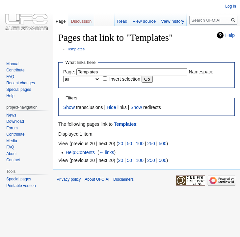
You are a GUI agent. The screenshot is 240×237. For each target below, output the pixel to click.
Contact (13, 160)
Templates (76, 49)
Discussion (81, 21)
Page (61, 21)
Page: (69, 71)
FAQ (10, 76)
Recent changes (20, 83)
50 (129, 143)
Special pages (18, 89)
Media (11, 141)
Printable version (21, 185)
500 (162, 143)
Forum (12, 128)
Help (230, 35)
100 (140, 143)
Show (69, 107)
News (11, 115)
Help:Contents (80, 152)
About (11, 153)
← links (106, 152)
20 (120, 143)
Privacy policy (69, 179)
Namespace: (202, 71)
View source (144, 21)
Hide (111, 107)
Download (15, 121)
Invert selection (124, 79)
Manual (12, 64)
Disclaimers (123, 179)
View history (172, 21)
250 (151, 143)
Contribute (15, 70)
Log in (230, 6)
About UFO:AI (97, 179)
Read (122, 21)
